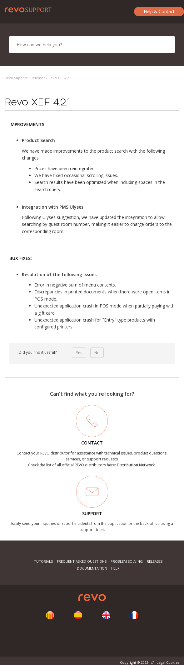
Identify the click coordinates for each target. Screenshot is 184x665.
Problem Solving (127, 561)
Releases (38, 77)
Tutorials (43, 561)
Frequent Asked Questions (82, 561)
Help (115, 568)
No (97, 352)
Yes (79, 352)
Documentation (92, 568)
